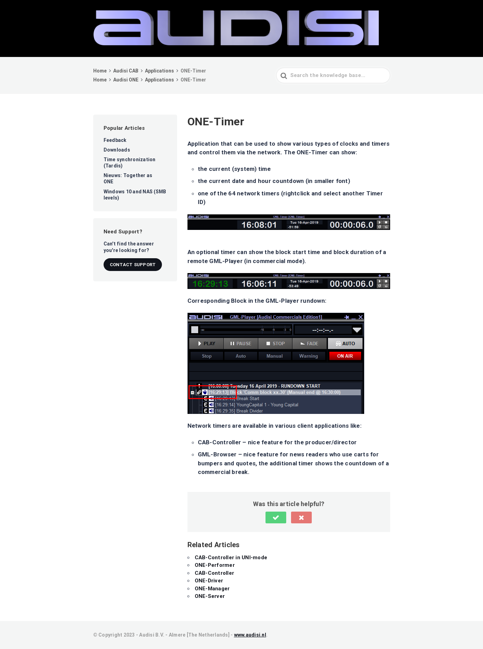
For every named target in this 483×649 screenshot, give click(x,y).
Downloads (117, 150)
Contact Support (133, 264)
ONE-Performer (215, 565)
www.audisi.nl (250, 635)
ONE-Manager (212, 588)
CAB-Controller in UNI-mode (231, 557)
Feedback (115, 140)
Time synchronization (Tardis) (130, 162)
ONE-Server (210, 596)
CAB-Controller (214, 573)
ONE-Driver (209, 581)
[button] (275, 517)
